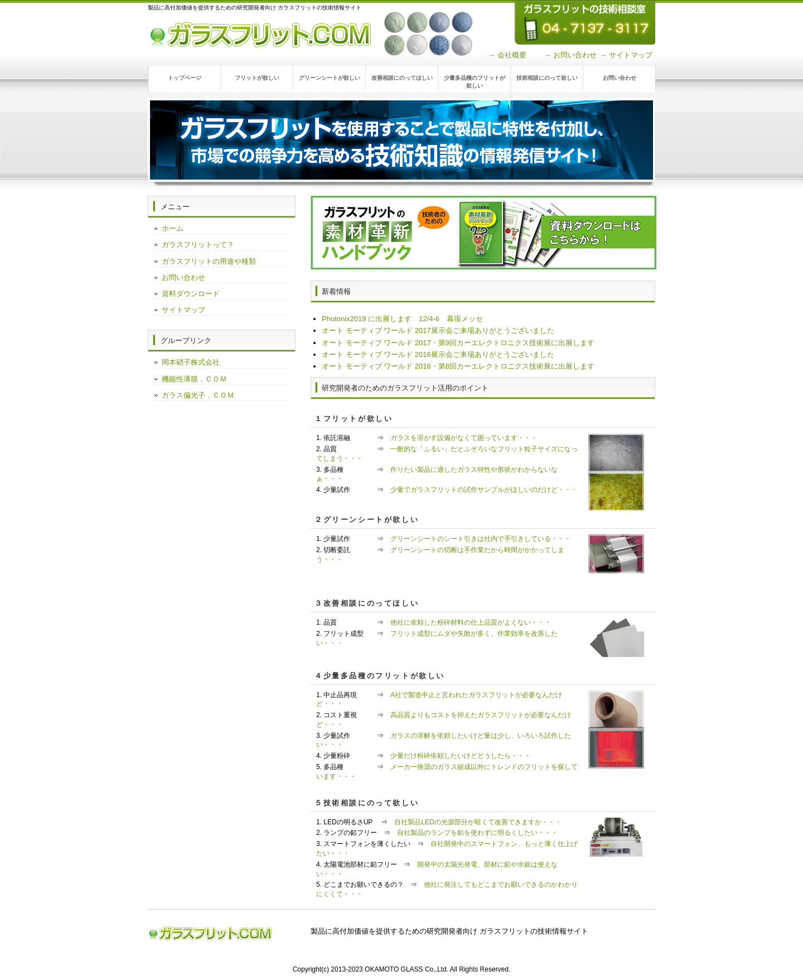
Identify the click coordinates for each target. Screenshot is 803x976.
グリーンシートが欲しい (329, 78)
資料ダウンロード (191, 293)
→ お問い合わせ (570, 55)
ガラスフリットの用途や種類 (209, 261)
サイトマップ (183, 310)
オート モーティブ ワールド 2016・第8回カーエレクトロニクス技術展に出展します (458, 366)
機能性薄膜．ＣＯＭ (194, 379)
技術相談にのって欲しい (547, 78)
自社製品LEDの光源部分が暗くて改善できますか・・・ (477, 822)
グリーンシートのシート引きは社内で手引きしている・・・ (480, 539)
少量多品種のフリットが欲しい (474, 82)
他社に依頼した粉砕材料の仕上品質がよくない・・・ (470, 622)
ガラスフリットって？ (198, 244)
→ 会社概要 (507, 55)
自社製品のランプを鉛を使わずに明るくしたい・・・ (477, 833)
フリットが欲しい (257, 78)
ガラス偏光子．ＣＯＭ (198, 395)
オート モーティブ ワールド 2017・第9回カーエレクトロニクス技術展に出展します (458, 343)
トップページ (184, 78)
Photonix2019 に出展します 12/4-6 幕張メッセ (402, 319)
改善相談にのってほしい (402, 78)
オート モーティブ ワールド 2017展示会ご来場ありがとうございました (438, 330)
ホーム (172, 228)
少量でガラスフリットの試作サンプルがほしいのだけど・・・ (484, 490)
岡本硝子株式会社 (191, 362)
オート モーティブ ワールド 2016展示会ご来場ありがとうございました (438, 354)
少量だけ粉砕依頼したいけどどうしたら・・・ (460, 756)
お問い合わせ (619, 78)
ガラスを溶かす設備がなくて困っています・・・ (464, 438)
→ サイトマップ (625, 55)
